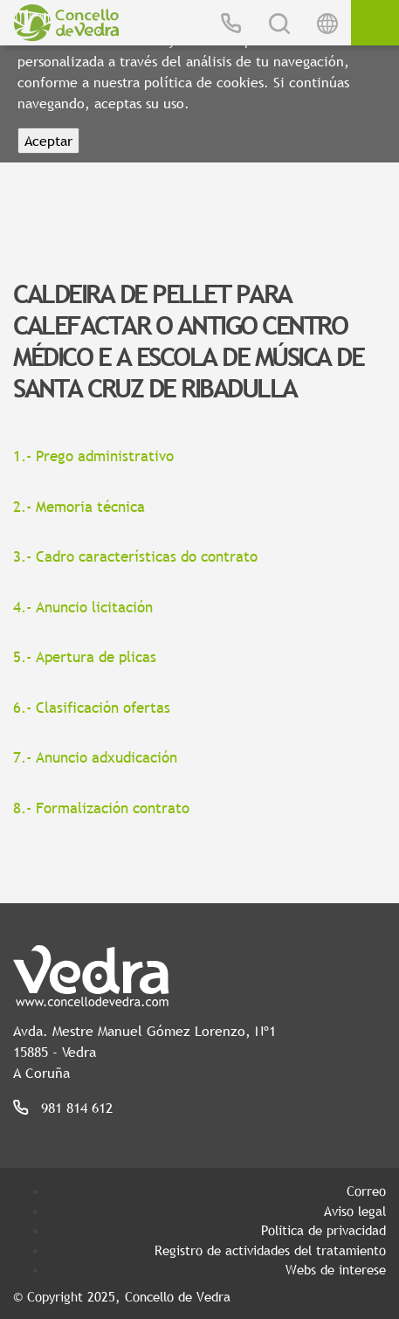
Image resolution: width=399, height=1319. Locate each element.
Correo (366, 1190)
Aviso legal (355, 1210)
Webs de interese (335, 1269)
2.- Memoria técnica (79, 507)
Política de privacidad (323, 1230)
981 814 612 (77, 1107)
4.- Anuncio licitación (83, 607)
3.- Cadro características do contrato (135, 557)
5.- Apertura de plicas (84, 657)
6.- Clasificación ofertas (91, 708)
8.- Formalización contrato (101, 808)
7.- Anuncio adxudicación (95, 758)
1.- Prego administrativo (93, 456)
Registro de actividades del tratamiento (270, 1250)
